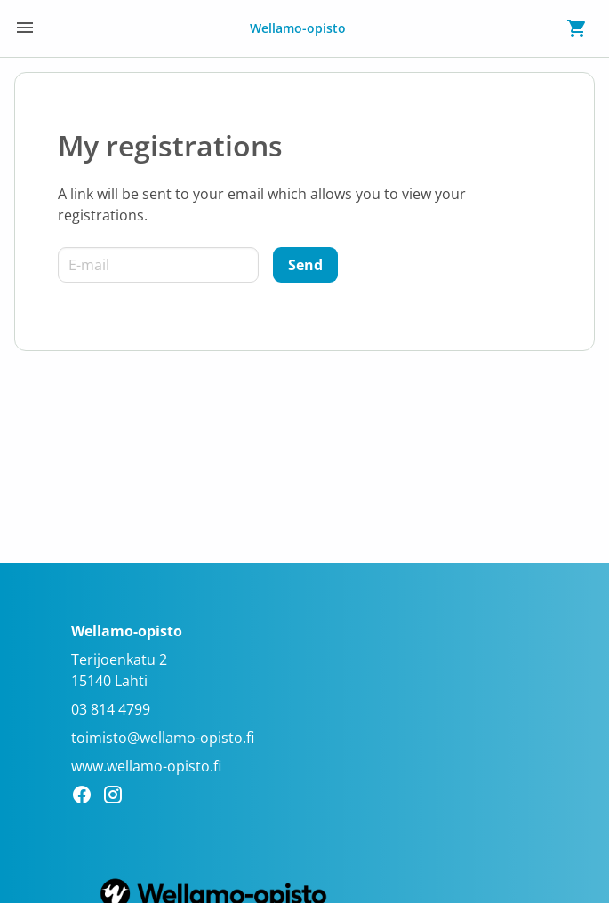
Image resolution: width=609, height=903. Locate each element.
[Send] (305, 265)
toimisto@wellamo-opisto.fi (162, 737)
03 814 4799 (110, 709)
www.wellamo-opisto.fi (146, 766)
